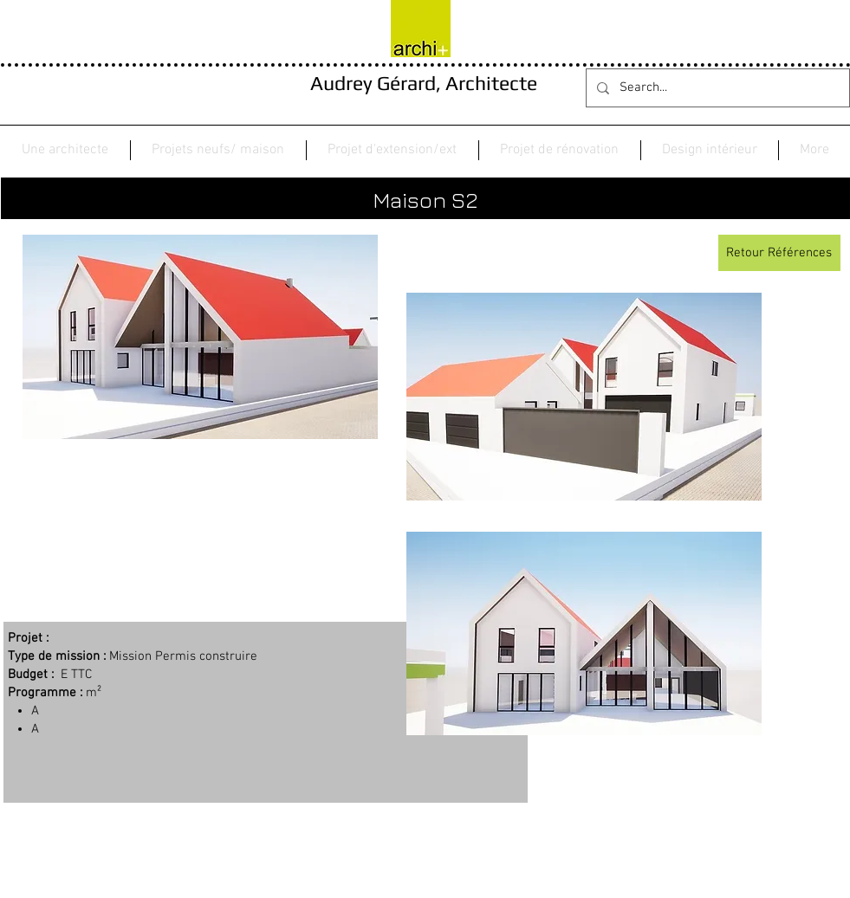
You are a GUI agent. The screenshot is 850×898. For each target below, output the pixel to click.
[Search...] (716, 88)
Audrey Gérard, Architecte (423, 82)
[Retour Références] (779, 253)
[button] (218, 150)
